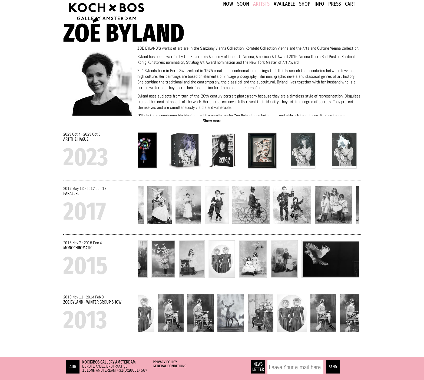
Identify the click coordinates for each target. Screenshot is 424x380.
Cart (350, 4)
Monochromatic (77, 247)
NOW (228, 4)
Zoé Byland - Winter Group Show (92, 302)
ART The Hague (75, 139)
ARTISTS (261, 4)
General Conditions (169, 366)
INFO (319, 4)
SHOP (304, 4)
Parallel (71, 193)
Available (284, 4)
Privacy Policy (165, 361)
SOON (243, 4)
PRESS (334, 4)
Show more (212, 120)
